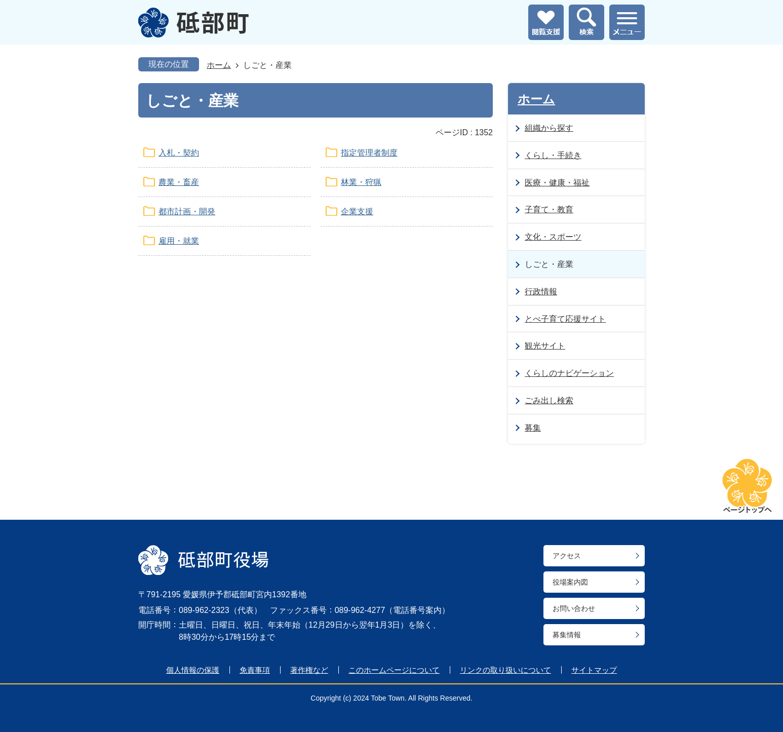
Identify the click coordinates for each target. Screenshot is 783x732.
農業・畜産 (179, 182)
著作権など (309, 670)
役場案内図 (570, 582)
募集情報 (567, 635)
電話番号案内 (417, 610)
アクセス (567, 556)
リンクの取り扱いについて (505, 670)
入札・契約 (179, 152)
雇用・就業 (179, 241)
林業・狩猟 (361, 182)
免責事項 (255, 670)
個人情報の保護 (192, 670)
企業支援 (357, 211)
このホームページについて (394, 670)
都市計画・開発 (187, 211)
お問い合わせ (574, 608)
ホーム (219, 65)
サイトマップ (594, 670)
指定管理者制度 (369, 152)
